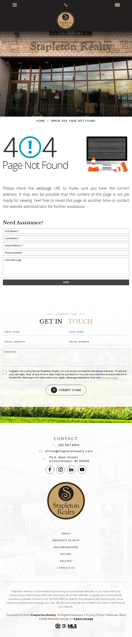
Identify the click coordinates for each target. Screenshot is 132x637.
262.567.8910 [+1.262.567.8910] (57, 599)
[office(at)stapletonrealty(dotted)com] (117, 5)
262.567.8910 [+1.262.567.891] (66, 445)
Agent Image (83, 619)
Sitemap (112, 615)
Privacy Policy (110, 377)
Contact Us (66, 567)
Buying (66, 554)
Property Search (66, 540)
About (66, 533)
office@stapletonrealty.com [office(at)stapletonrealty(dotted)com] (66, 451)
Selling (66, 560)
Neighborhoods (66, 547)
